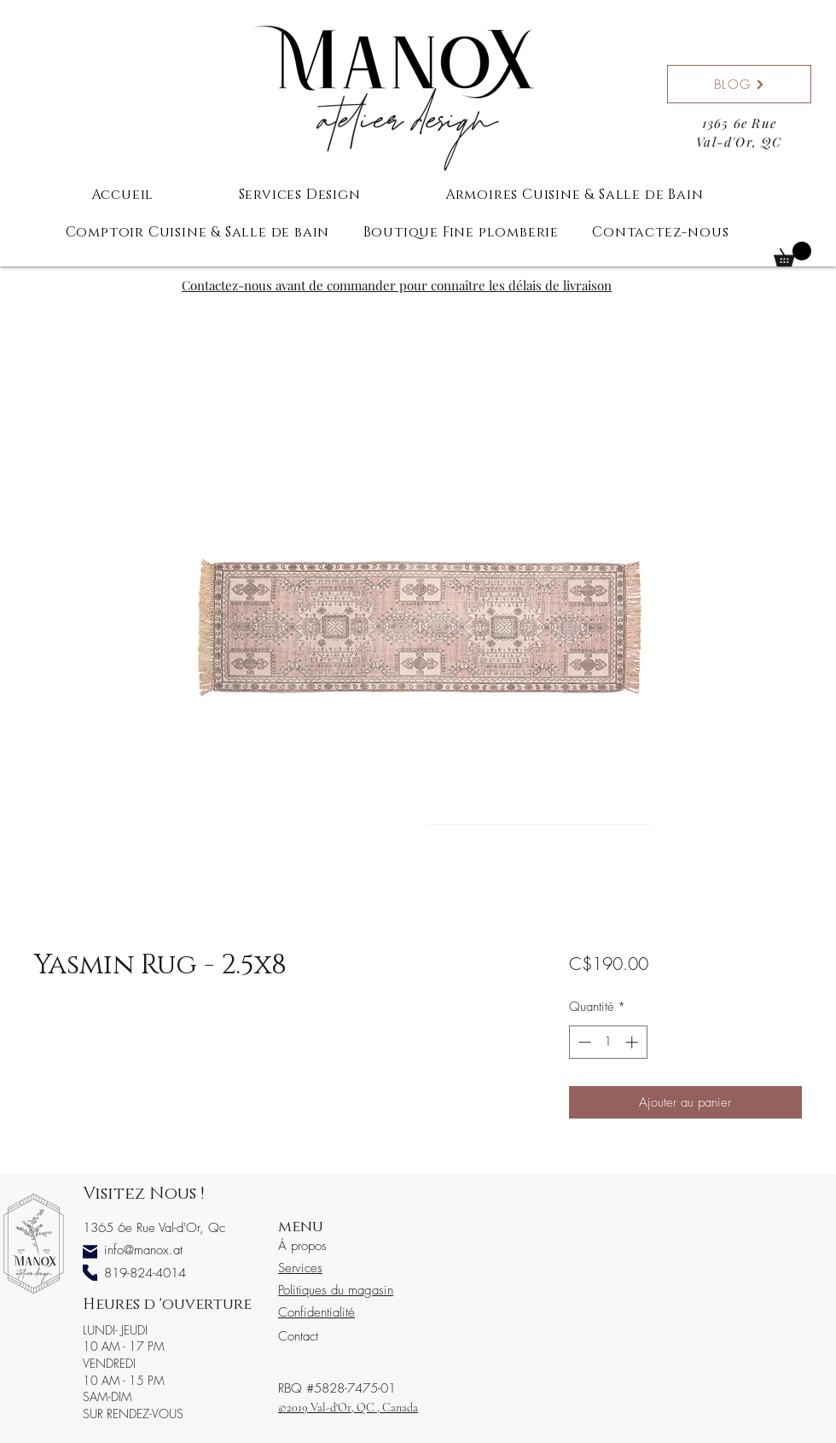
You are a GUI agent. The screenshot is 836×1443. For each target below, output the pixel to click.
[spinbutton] (608, 1042)
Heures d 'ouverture (167, 1304)
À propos (302, 1245)
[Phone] (90, 1273)
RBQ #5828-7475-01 (337, 1388)
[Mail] (90, 1252)
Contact (298, 1336)
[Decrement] (583, 1042)
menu (300, 1227)
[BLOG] (739, 84)
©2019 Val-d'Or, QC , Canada (348, 1407)
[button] (792, 254)
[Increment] (633, 1042)
